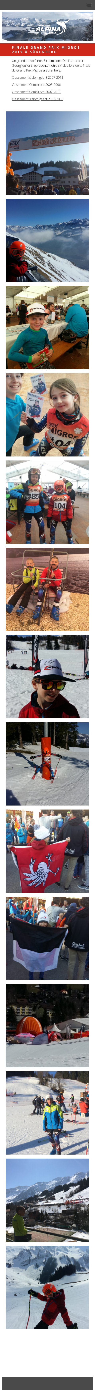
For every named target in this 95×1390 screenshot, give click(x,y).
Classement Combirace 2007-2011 (36, 92)
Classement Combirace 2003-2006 (36, 84)
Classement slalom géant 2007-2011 (37, 77)
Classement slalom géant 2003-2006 (37, 99)
